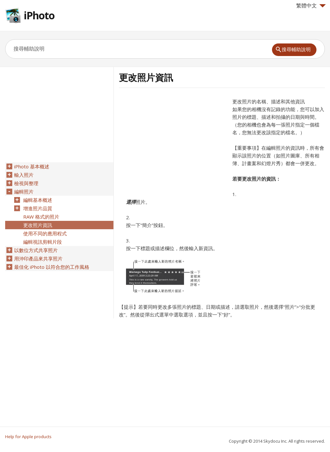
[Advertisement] (173, 143)
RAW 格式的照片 (41, 216)
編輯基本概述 (37, 200)
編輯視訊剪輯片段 (42, 242)
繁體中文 (311, 5)
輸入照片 (24, 175)
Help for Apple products (28, 436)
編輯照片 (24, 191)
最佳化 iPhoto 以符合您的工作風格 (51, 267)
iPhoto (39, 15)
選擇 (131, 202)
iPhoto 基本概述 (31, 166)
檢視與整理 (26, 183)
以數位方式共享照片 (36, 250)
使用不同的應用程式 (45, 233)
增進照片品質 (37, 208)
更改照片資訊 (37, 225)
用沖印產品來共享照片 (38, 258)
